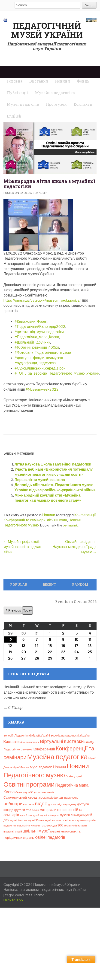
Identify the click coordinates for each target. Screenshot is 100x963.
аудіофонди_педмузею (36, 362)
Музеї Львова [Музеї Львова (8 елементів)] (20, 767)
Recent (49, 584)
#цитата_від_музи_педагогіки (39, 331)
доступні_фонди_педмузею (40, 357)
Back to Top (13, 900)
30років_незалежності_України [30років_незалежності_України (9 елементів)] (70, 735)
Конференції (85, 515)
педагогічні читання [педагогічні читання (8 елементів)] (29, 825)
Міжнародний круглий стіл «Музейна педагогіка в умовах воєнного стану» (48, 498)
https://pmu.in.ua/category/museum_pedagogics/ (42, 300)
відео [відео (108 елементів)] (41, 803)
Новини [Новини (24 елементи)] (59, 767)
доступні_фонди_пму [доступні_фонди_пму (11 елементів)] (62, 804)
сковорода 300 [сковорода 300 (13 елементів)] (52, 825)
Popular (18, 584)
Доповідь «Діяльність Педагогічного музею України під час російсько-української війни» (55, 487)
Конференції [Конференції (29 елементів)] (44, 749)
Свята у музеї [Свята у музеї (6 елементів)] (22, 792)
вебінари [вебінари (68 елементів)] (12, 804)
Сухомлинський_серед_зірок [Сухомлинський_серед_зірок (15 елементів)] (24, 797)
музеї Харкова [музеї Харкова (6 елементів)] (53, 820)
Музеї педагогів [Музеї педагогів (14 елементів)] (41, 767)
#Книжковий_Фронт (31, 321)
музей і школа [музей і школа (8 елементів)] (18, 820)
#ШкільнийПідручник (32, 342)
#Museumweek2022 (42, 389)
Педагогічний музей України (47, 30)
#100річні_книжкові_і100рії (37, 347)
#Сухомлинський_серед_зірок (40, 368)
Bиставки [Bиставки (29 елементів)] (11, 741)
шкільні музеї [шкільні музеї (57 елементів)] (36, 831)
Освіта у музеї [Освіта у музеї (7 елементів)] (74, 776)
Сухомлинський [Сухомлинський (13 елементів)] (42, 792)
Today (27, 610)
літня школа (57, 520)
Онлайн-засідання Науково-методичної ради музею (75, 547)
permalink (70, 525)
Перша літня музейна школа (40, 479)
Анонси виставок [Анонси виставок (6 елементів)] (29, 742)
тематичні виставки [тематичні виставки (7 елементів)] (75, 825)
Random (80, 584)
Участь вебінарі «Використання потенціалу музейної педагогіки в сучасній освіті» (54, 472)
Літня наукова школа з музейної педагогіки (53, 464)
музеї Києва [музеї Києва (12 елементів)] (36, 820)
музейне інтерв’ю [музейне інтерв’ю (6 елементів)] (49, 815)
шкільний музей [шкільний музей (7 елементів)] (12, 831)
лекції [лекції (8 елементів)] (35, 810)
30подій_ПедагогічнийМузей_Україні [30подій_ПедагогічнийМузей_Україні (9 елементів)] (26, 735)
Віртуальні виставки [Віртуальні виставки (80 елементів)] (62, 741)
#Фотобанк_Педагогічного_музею (43, 352)
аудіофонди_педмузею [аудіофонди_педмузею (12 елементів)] (62, 798)
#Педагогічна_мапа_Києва (37, 337)
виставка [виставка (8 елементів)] (28, 804)
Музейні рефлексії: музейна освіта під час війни (22, 547)
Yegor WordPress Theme (24, 895)
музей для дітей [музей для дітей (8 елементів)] (29, 815)
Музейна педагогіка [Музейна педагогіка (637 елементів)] (57, 757)
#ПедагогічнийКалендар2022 (40, 326)
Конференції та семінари (24, 520)
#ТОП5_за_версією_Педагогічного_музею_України (57, 373)
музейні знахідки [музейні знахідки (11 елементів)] (71, 815)
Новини (48, 515)
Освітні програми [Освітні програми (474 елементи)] (29, 784)
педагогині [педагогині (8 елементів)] (9, 825)
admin (43, 193)
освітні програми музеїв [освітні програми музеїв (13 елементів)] (79, 820)
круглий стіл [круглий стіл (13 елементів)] (22, 810)
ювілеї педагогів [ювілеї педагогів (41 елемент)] (49, 837)
